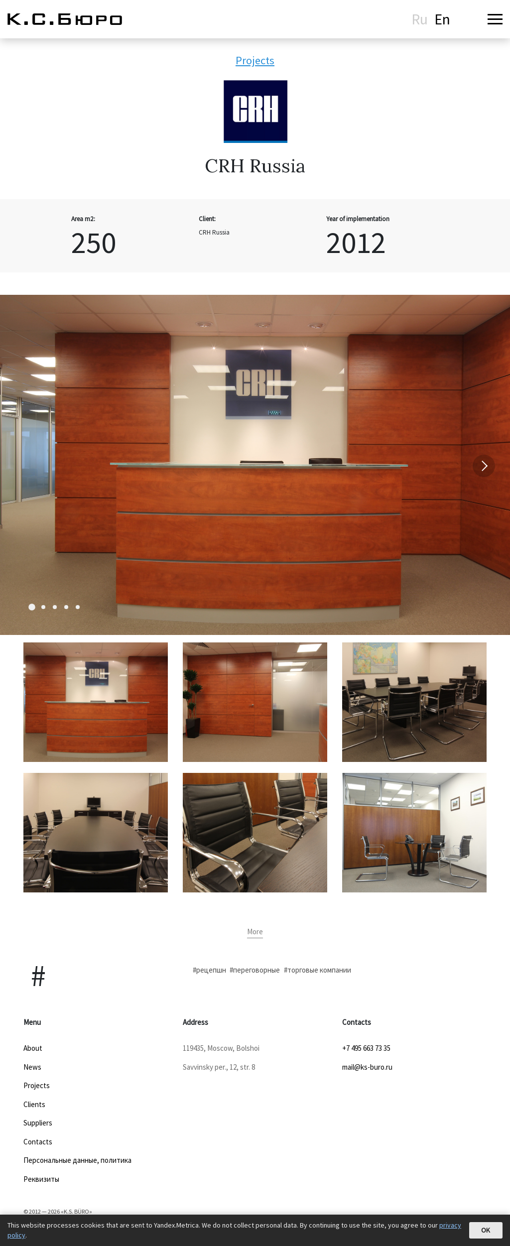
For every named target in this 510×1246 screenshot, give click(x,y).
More (255, 931)
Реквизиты (41, 1179)
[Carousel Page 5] (78, 607)
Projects (255, 60)
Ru (419, 18)
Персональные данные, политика (77, 1160)
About (32, 1048)
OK (485, 1230)
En (442, 18)
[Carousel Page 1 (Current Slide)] (31, 607)
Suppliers (37, 1122)
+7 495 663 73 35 (366, 1048)
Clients (34, 1104)
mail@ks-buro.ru (367, 1067)
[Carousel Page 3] (55, 607)
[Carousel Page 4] (66, 607)
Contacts (37, 1141)
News (32, 1067)
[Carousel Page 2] (43, 607)
